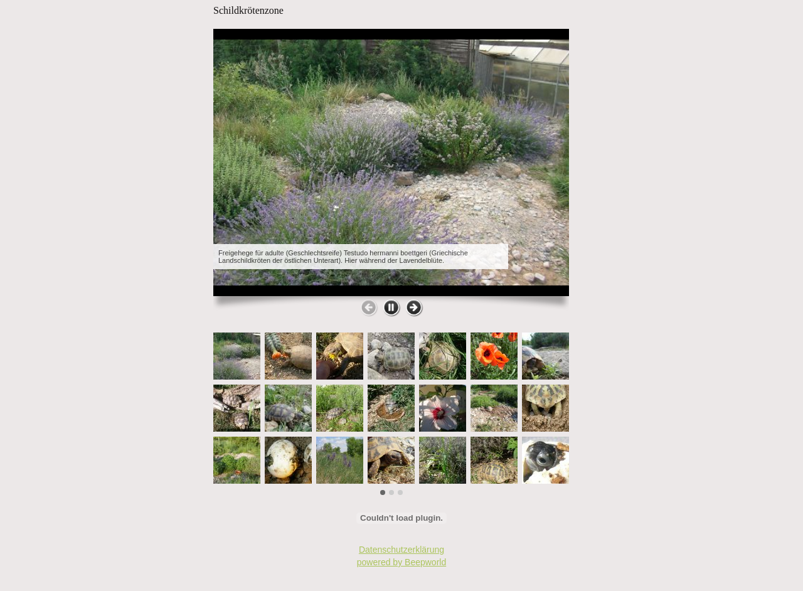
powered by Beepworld (401, 562)
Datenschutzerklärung (401, 550)
